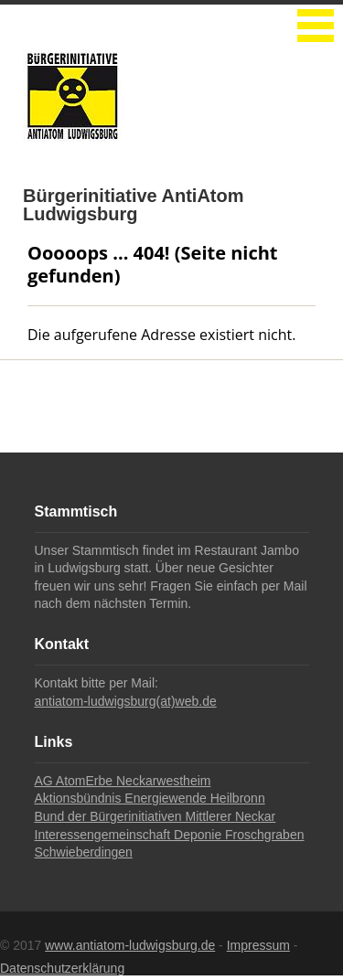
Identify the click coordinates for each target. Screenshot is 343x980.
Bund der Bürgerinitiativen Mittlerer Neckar (155, 816)
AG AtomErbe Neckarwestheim (123, 780)
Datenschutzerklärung (62, 968)
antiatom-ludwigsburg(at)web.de (126, 701)
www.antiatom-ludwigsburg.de (130, 945)
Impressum (258, 945)
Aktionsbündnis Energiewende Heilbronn (150, 798)
